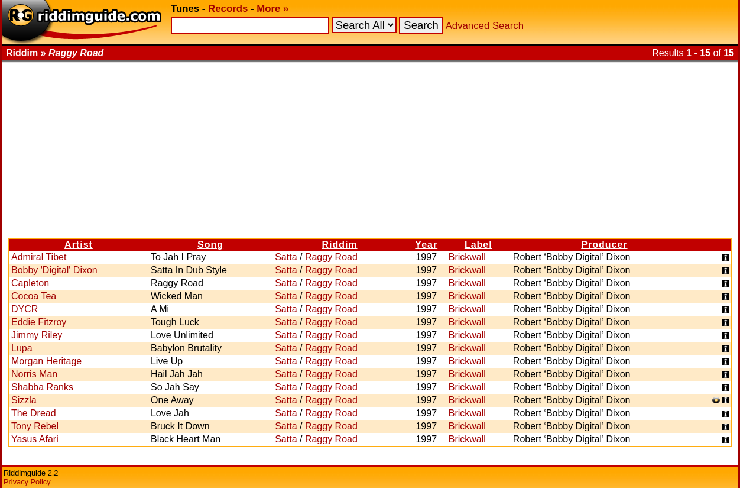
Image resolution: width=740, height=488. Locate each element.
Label (478, 245)
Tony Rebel (35, 426)
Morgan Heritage (46, 361)
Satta (286, 257)
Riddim (339, 245)
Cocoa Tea (33, 296)
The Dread (33, 413)
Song (210, 245)
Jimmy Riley (36, 335)
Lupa (22, 348)
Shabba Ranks (42, 387)
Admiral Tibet (38, 257)
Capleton (30, 283)
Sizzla (24, 400)
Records (228, 8)
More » (272, 8)
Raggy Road (331, 257)
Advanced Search (485, 25)
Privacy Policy (27, 481)
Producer (604, 245)
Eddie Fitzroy (38, 322)
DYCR (24, 309)
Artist (78, 245)
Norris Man (34, 374)
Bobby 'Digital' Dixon (54, 270)
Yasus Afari (35, 439)
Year (426, 245)
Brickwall (467, 257)
